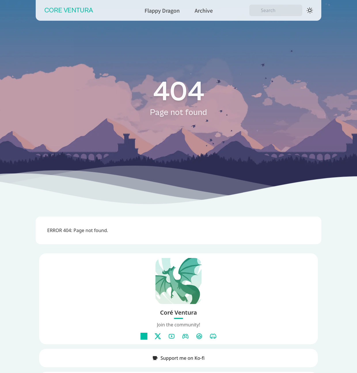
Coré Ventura (178, 312)
